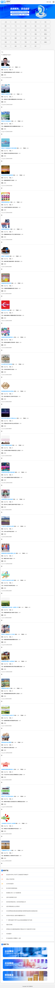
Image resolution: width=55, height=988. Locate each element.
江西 (35, 22)
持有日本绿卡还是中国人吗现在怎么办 (9, 418)
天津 (25, 22)
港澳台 (45, 34)
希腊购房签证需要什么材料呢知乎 (8, 661)
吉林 (16, 46)
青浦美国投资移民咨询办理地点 (7, 391)
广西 (16, 30)
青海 (16, 42)
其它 (35, 46)
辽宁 (6, 34)
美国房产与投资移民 (5, 256)
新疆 (16, 38)
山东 (25, 30)
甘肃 (6, 42)
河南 (35, 30)
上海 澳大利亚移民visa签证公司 (7, 715)
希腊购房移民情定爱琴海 (6, 283)
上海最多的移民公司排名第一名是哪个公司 (9, 607)
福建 (35, 42)
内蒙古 (45, 42)
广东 (16, 26)
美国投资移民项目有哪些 (6, 742)
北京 (16, 22)
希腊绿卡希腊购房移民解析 (6, 445)
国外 (25, 46)
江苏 (45, 26)
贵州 (25, 38)
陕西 (25, 34)
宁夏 (25, 42)
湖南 (25, 26)
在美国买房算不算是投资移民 (7, 499)
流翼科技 (31, 986)
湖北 (35, 26)
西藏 (45, 38)
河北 (6, 46)
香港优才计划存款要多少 (6, 121)
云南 (35, 38)
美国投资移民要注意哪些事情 (7, 175)
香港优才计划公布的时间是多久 (7, 796)
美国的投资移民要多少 (5, 202)
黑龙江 (45, 30)
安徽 (35, 34)
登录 (47, 1)
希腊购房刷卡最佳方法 (5, 688)
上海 (6, 22)
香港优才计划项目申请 (5, 94)
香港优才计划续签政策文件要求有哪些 (9, 148)
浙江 (45, 22)
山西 (16, 34)
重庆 (6, 26)
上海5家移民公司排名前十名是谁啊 (8, 823)
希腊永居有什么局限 (5, 310)
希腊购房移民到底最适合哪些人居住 (8, 553)
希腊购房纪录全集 (4, 67)
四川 (6, 30)
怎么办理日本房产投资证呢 (6, 364)
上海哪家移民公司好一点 (6, 850)
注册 (50, 1)
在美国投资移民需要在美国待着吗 (8, 472)
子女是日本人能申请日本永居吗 (7, 526)
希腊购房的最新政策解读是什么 (7, 337)
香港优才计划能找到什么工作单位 (8, 634)
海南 (6, 38)
